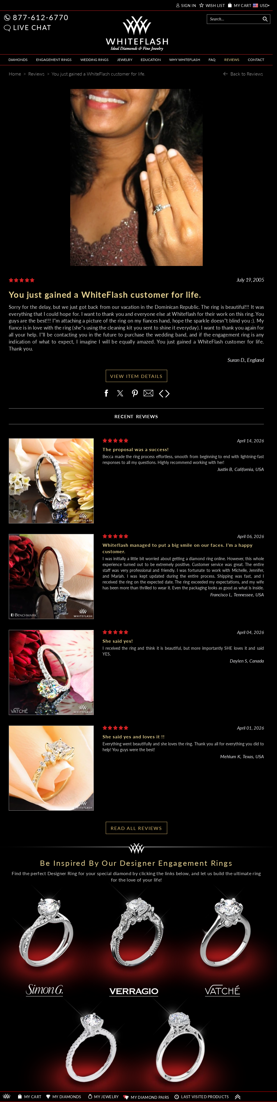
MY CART (242, 5)
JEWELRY (124, 59)
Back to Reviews (246, 73)
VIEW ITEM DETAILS (136, 376)
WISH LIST (215, 5)
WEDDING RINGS (94, 59)
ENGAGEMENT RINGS (54, 59)
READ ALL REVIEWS (136, 828)
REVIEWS (231, 59)
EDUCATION (151, 59)
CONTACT (256, 59)
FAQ (212, 59)
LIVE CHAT (32, 27)
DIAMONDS (18, 59)
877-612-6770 (41, 17)
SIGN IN (188, 5)
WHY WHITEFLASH (184, 59)
